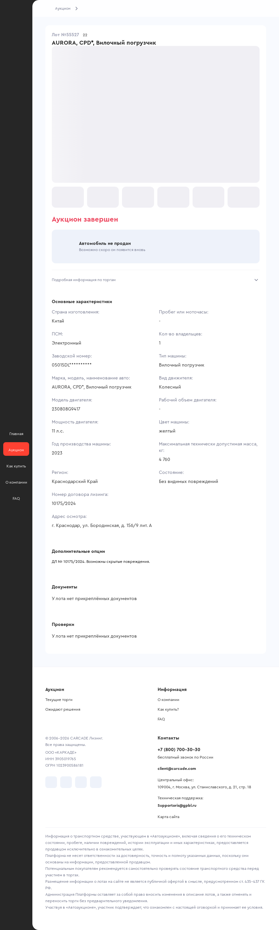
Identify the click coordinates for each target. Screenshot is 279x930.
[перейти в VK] (51, 782)
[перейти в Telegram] (66, 782)
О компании (168, 700)
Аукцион (63, 8)
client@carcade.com (177, 769)
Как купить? (168, 709)
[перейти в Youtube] (81, 782)
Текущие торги (59, 700)
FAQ (161, 719)
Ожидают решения (62, 709)
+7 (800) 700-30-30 (179, 750)
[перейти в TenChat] (96, 782)
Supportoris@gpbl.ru (177, 805)
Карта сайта (168, 817)
